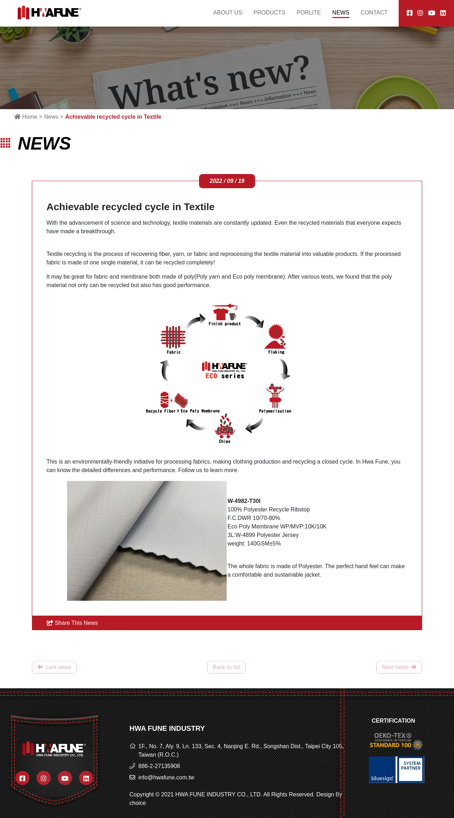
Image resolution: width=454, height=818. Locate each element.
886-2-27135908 (159, 766)
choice (137, 803)
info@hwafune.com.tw (166, 777)
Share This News (72, 623)
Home (25, 117)
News (51, 117)
